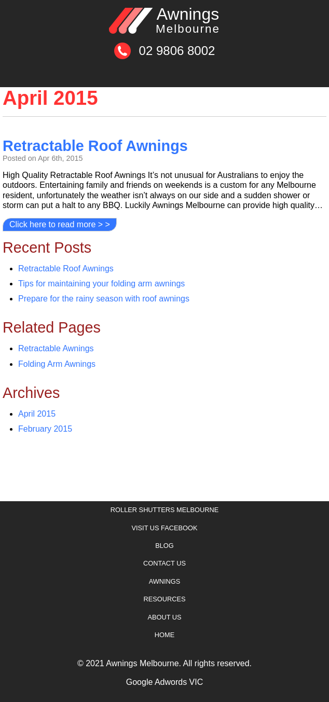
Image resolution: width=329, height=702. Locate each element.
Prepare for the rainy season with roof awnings (103, 298)
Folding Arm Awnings (56, 364)
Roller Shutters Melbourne (164, 510)
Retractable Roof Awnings (95, 145)
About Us (164, 617)
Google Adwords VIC (164, 682)
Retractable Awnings (56, 348)
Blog (164, 545)
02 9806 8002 (177, 51)
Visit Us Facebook (164, 528)
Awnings (188, 20)
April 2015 (37, 413)
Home (164, 635)
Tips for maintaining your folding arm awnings (101, 283)
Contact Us (164, 563)
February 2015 (45, 428)
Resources (164, 599)
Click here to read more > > (59, 224)
